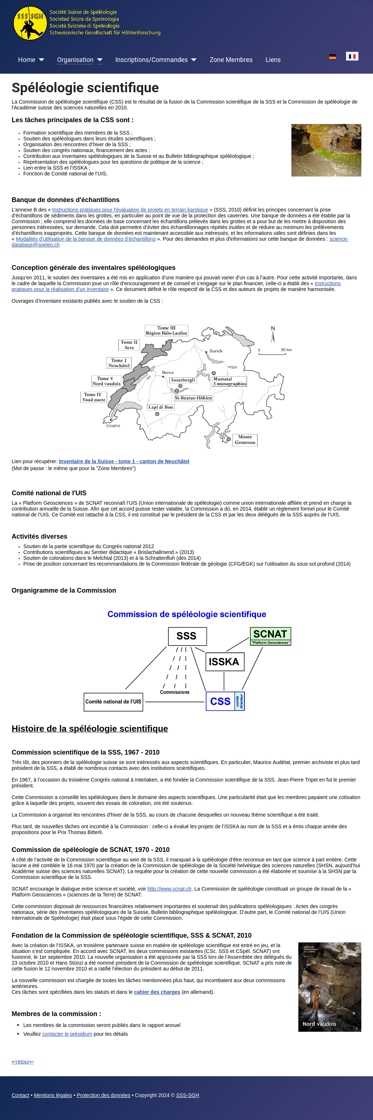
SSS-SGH (187, 1095)
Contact (20, 1095)
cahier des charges (157, 992)
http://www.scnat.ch (170, 889)
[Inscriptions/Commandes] (192, 60)
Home (26, 59)
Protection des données (103, 1095)
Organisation (75, 59)
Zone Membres (231, 59)
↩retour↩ (23, 1062)
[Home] (39, 60)
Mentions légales (53, 1095)
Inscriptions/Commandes (151, 59)
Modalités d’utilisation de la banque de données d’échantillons (86, 239)
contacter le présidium (67, 1034)
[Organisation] (98, 60)
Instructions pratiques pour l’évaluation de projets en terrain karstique (130, 210)
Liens (273, 59)
